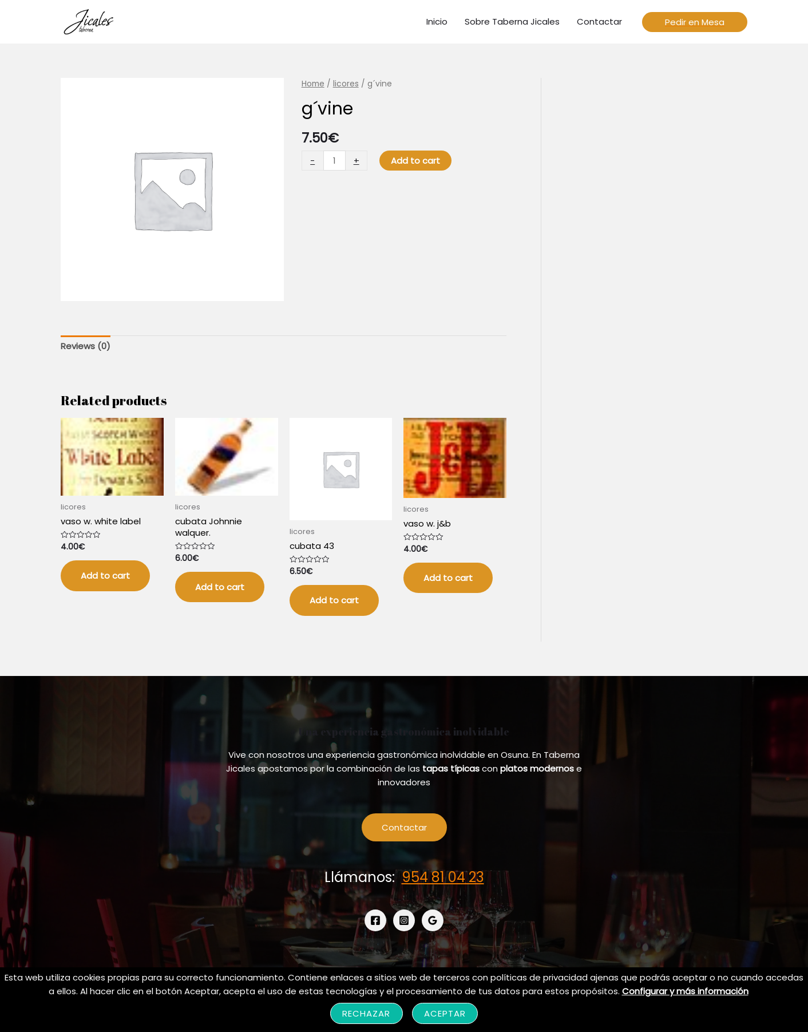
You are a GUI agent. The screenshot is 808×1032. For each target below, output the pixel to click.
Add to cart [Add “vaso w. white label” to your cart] (105, 576)
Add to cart (415, 161)
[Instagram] (404, 920)
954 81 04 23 (443, 877)
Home (313, 83)
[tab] (85, 346)
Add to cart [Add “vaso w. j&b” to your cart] (448, 578)
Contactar (404, 827)
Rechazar (366, 1013)
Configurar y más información (685, 991)
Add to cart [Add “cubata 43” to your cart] (334, 600)
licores (346, 83)
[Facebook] (375, 920)
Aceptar (445, 1013)
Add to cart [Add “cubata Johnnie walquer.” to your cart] (219, 587)
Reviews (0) (85, 346)
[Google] (432, 920)
